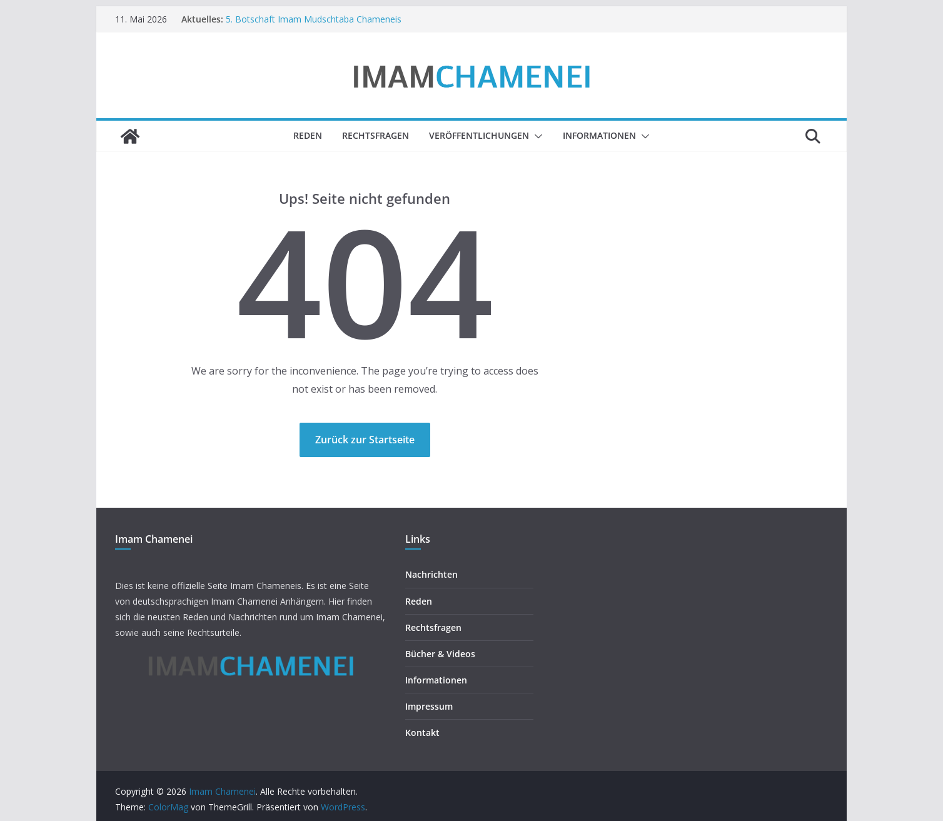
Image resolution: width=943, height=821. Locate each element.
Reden (307, 135)
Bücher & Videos (440, 654)
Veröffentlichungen (479, 135)
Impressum (429, 706)
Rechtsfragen (375, 135)
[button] (536, 136)
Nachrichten (431, 574)
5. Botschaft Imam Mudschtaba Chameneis (313, 19)
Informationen (599, 135)
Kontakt (422, 732)
